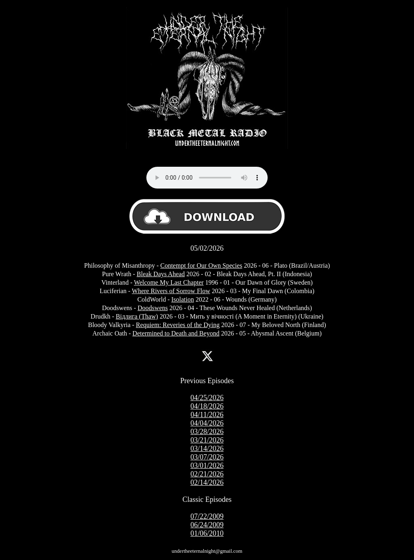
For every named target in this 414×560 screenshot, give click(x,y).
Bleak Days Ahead (161, 274)
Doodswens (152, 307)
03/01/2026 (207, 465)
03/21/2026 (207, 440)
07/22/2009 (207, 516)
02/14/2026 (207, 482)
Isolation (182, 299)
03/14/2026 (207, 449)
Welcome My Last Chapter (168, 282)
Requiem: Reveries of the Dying (178, 324)
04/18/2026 (207, 406)
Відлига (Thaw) (137, 316)
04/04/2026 (207, 423)
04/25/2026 (207, 398)
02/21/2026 (207, 474)
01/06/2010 (207, 533)
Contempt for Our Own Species (201, 265)
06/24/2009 (207, 525)
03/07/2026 (207, 457)
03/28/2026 (207, 432)
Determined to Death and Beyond (176, 333)
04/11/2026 (206, 415)
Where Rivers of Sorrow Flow (171, 290)
